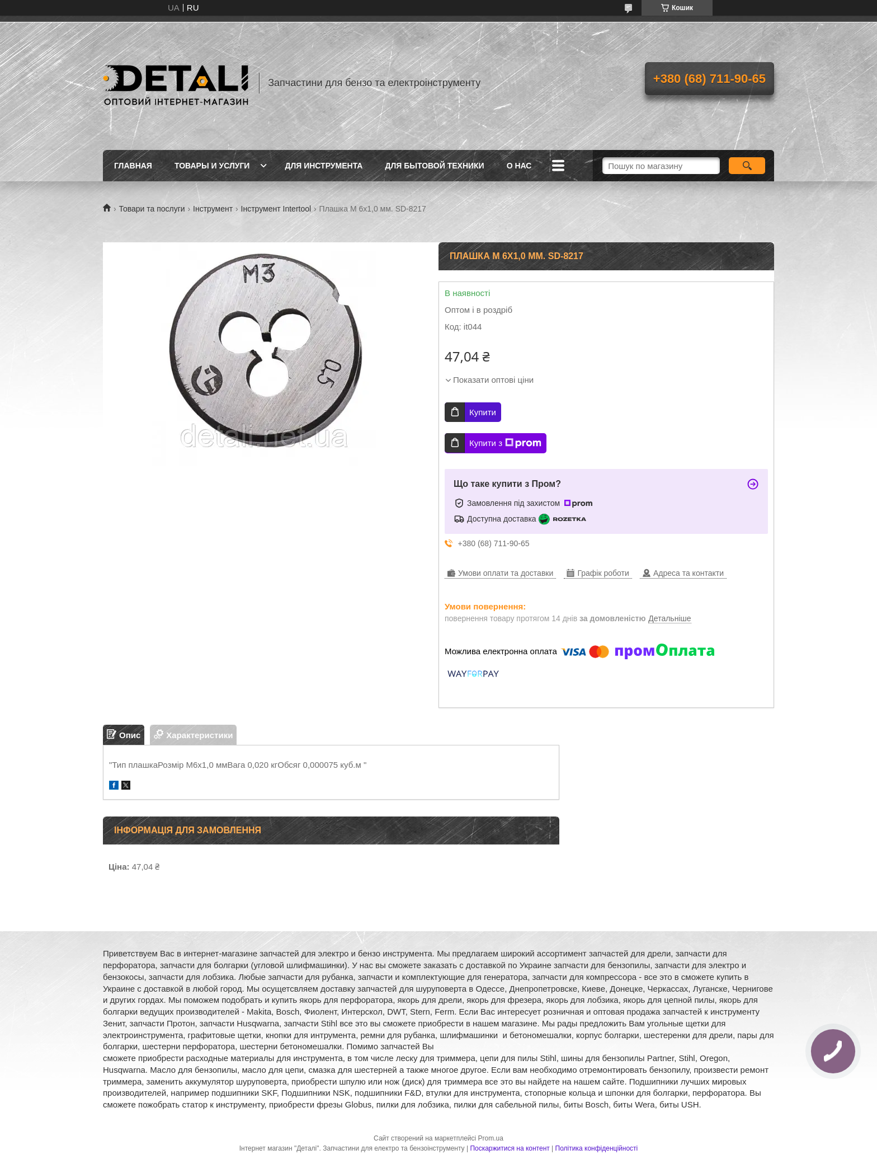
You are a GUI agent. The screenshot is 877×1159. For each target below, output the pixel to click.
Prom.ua (490, 1138)
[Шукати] (747, 165)
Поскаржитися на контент (509, 1148)
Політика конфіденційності (596, 1148)
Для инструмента (323, 165)
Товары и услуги (212, 165)
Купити (482, 412)
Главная (133, 165)
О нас (519, 165)
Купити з (505, 443)
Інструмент (213, 208)
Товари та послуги (152, 208)
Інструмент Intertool (276, 208)
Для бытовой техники (434, 165)
